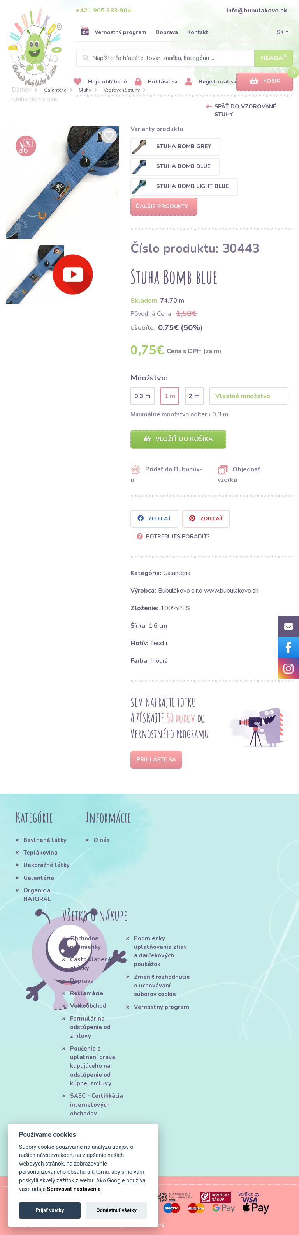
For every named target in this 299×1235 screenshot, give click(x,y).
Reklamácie (86, 993)
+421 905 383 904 (103, 10)
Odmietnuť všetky (117, 1210)
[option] (62, 182)
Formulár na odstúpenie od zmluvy (90, 1027)
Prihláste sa (156, 759)
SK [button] (280, 32)
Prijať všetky (49, 1210)
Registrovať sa (210, 82)
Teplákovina (40, 852)
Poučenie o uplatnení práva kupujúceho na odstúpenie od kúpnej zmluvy (92, 1066)
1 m (169, 396)
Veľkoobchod (88, 1006)
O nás (101, 840)
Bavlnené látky (45, 840)
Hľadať (274, 58)
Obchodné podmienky (85, 942)
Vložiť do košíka (178, 439)
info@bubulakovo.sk (257, 10)
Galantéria (55, 90)
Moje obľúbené (100, 82)
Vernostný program (113, 32)
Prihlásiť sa (156, 82)
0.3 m (142, 396)
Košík (265, 81)
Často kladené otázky (90, 963)
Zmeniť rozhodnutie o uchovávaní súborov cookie (162, 985)
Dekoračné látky (46, 865)
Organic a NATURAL (37, 894)
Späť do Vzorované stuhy (245, 110)
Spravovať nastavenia (74, 1189)
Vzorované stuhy (122, 90)
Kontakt (197, 32)
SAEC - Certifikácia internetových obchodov (96, 1104)
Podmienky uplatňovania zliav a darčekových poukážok (160, 951)
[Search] (184, 58)
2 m (194, 396)
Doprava (166, 32)
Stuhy (85, 90)
